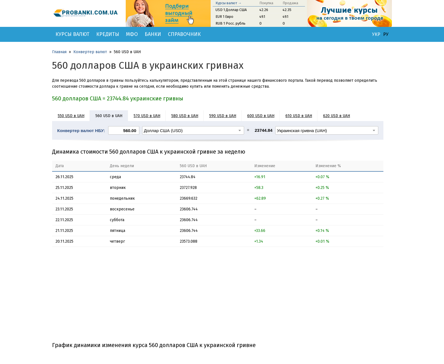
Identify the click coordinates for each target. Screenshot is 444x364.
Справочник (184, 34)
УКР (376, 34)
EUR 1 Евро (224, 16)
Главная (59, 51)
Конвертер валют (90, 51)
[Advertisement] (217, 296)
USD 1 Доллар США (231, 10)
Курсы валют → (228, 3)
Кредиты (107, 34)
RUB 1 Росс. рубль (230, 23)
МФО (132, 34)
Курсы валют (72, 34)
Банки (153, 34)
